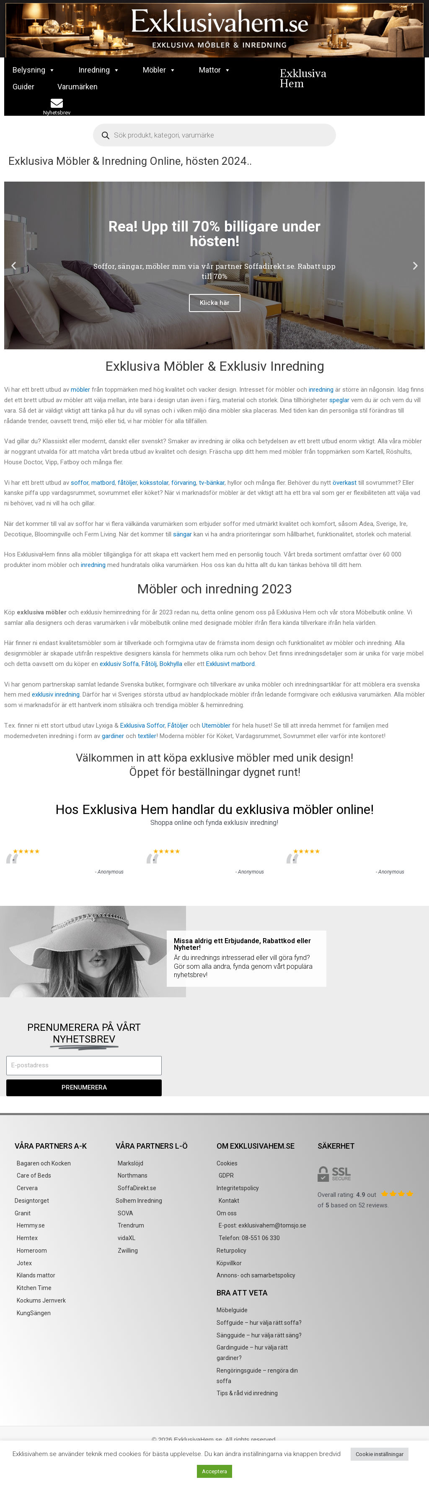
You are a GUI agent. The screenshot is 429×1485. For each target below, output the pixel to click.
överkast (345, 482)
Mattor (215, 70)
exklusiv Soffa (119, 664)
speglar (339, 400)
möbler (80, 389)
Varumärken (77, 86)
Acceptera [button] (214, 1471)
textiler (147, 736)
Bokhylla (171, 664)
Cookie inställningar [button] (379, 1454)
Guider (23, 86)
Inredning (99, 70)
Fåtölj (149, 664)
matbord (103, 482)
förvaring (183, 482)
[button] (13, 265)
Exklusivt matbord (230, 664)
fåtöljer (127, 482)
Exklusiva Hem (303, 78)
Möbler (159, 70)
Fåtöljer (178, 725)
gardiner (113, 736)
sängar (182, 534)
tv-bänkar (212, 482)
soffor (79, 482)
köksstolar (154, 482)
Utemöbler (217, 725)
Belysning (34, 70)
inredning (321, 389)
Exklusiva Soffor (142, 725)
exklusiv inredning (56, 694)
